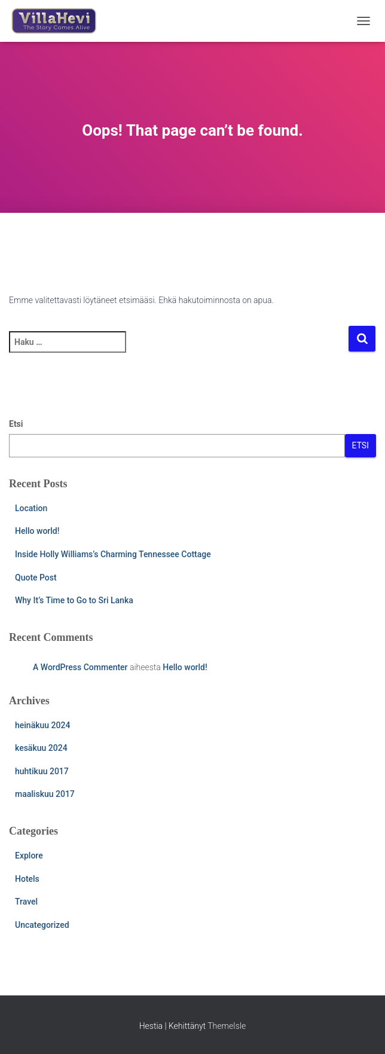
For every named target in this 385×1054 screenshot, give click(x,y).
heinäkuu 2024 (42, 725)
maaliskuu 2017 (45, 794)
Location (31, 508)
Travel (26, 901)
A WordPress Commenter (80, 667)
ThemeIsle (226, 1026)
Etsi (16, 424)
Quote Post (36, 577)
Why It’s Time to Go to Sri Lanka (74, 600)
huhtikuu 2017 (42, 771)
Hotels (27, 879)
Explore (29, 855)
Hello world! (37, 531)
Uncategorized (42, 925)
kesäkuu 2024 (41, 748)
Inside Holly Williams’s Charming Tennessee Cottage (113, 554)
